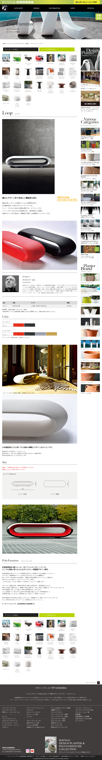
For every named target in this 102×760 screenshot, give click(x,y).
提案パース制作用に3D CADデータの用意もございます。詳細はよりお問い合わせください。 (18, 469)
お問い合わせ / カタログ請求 (87, 2)
